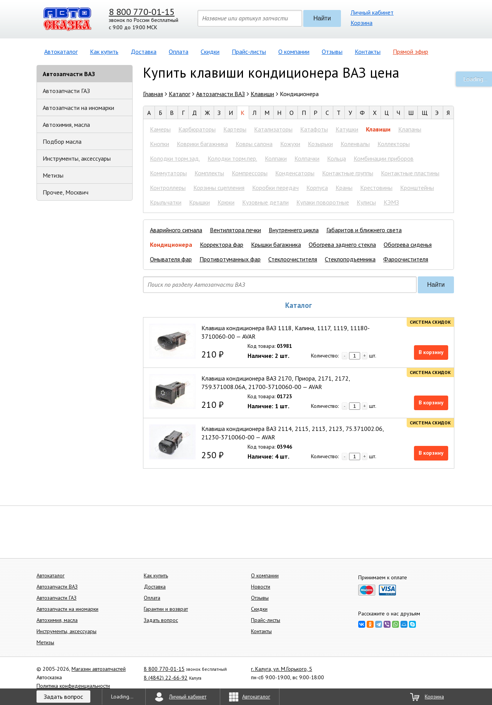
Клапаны (409, 129)
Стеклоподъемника (350, 259)
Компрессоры (250, 173)
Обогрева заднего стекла (342, 244)
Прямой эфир (410, 51)
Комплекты (209, 173)
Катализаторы (273, 129)
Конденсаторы (294, 173)
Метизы (53, 175)
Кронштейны (417, 187)
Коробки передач (275, 187)
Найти (322, 18)
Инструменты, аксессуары (77, 158)
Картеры (234, 129)
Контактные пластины (410, 173)
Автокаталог (61, 51)
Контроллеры (168, 187)
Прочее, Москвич (65, 192)
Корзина (361, 23)
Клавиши (378, 129)
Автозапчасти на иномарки (78, 107)
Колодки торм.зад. (175, 158)
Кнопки (159, 144)
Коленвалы (355, 144)
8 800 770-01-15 (142, 12)
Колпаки (276, 158)
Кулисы (366, 202)
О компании (293, 51)
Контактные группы (347, 173)
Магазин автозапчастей (98, 668)
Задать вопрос (161, 620)
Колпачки (306, 158)
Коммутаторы (168, 173)
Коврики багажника (202, 144)
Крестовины (376, 187)
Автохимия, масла (66, 124)
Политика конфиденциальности (73, 685)
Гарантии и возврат (166, 608)
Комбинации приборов (384, 158)
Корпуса (317, 187)
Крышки (199, 202)
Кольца (336, 158)
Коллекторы (393, 144)
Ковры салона (254, 144)
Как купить (104, 51)
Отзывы (332, 51)
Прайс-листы (249, 51)
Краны (344, 187)
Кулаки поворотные (322, 202)
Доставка (143, 51)
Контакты (368, 51)
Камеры (160, 129)
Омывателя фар (171, 259)
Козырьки (320, 144)
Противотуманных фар (230, 259)
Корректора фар (221, 244)
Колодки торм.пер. (232, 158)
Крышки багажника (276, 244)
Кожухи (290, 144)
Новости (260, 586)
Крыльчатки (165, 202)
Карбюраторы (197, 129)
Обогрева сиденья (408, 244)
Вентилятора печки (235, 230)
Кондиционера (171, 244)
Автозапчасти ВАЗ (69, 74)
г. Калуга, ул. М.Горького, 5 (281, 668)
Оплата (178, 51)
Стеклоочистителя (292, 259)
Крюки (226, 202)
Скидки (210, 51)
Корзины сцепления (218, 187)
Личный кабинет (372, 12)
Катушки (347, 129)
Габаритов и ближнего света (364, 230)
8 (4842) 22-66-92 (166, 677)
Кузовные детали (265, 202)
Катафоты (314, 129)
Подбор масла (62, 141)
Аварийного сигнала (176, 230)
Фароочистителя (405, 259)
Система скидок (430, 322)
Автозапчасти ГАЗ (66, 91)
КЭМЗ (391, 202)
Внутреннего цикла (294, 230)
